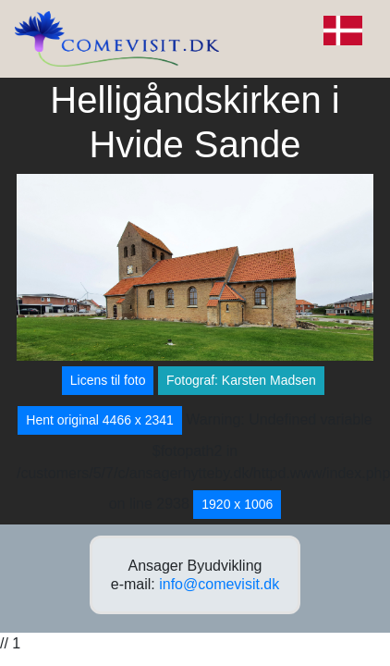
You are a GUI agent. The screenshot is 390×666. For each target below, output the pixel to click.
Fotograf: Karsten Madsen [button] (241, 380)
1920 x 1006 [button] (237, 504)
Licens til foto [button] (108, 380)
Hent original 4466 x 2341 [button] (100, 420)
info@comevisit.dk (219, 584)
